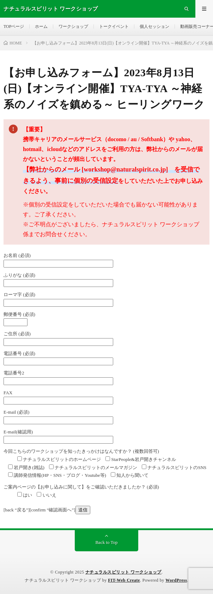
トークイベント (114, 26)
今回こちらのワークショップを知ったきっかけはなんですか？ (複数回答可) (81, 451)
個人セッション (154, 26)
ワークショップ (73, 26)
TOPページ (14, 26)
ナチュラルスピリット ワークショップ (123, 572)
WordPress (176, 580)
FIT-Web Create (124, 580)
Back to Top (106, 542)
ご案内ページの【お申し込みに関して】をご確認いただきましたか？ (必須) (81, 487)
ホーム (41, 26)
